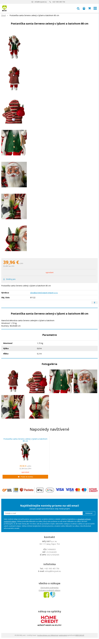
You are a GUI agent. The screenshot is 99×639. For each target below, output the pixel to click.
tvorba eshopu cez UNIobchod (47, 635)
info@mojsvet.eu (41, 2)
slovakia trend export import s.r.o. (44, 292)
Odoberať (88, 513)
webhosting (63, 635)
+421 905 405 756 (58, 2)
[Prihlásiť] (84, 8)
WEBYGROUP (79, 635)
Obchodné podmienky (49, 587)
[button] (78, 8)
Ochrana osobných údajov (49, 590)
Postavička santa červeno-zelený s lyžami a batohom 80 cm (25, 440)
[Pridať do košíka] (25, 477)
